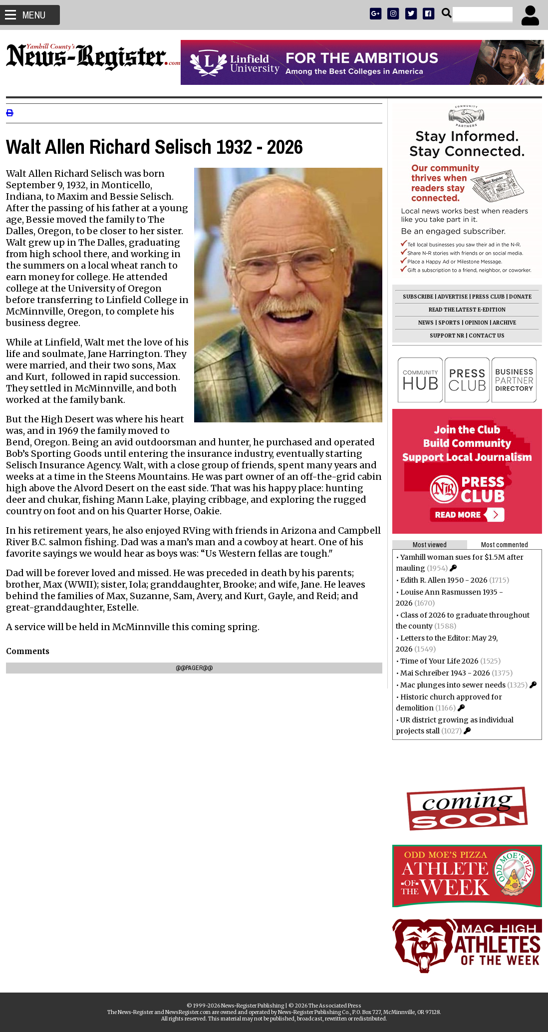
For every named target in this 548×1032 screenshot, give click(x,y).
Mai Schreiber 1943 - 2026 (441, 673)
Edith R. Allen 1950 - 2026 (440, 580)
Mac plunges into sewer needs (449, 685)
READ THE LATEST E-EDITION (463, 310)
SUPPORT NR (443, 336)
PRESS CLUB (484, 297)
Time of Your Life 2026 (435, 661)
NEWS (422, 323)
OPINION (472, 323)
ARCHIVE (500, 323)
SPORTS (445, 323)
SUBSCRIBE (414, 297)
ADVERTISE (449, 297)
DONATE (516, 297)
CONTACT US (483, 336)
